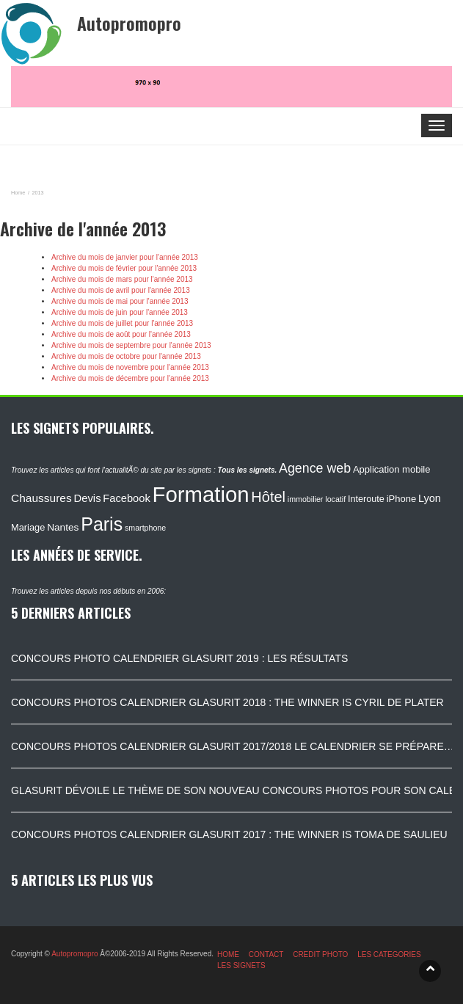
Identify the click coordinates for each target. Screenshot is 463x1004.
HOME (228, 954)
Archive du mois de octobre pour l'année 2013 (126, 356)
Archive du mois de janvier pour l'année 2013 (124, 257)
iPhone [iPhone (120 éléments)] (401, 498)
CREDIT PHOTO (320, 954)
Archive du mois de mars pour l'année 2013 (122, 279)
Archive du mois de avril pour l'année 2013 (120, 290)
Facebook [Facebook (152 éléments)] (126, 498)
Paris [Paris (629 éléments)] (102, 524)
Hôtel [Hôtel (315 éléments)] (268, 497)
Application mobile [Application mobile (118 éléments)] (392, 469)
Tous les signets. (247, 470)
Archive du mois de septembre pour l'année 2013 (131, 345)
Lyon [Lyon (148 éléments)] (429, 498)
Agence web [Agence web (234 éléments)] (315, 468)
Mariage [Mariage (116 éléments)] (28, 527)
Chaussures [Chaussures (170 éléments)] (41, 498)
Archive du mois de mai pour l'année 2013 (119, 301)
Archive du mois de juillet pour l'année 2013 (122, 323)
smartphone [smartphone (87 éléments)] (145, 527)
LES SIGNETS (241, 965)
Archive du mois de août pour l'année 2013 (121, 334)
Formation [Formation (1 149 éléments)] (201, 494)
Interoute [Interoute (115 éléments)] (366, 499)
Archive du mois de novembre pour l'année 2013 (130, 367)
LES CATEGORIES (389, 954)
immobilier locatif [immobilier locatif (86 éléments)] (317, 499)
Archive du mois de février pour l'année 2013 (124, 268)
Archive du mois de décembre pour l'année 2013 (130, 378)
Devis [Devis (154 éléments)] (87, 498)
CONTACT (266, 954)
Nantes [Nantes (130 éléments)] (63, 527)
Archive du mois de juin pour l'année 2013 (119, 312)
